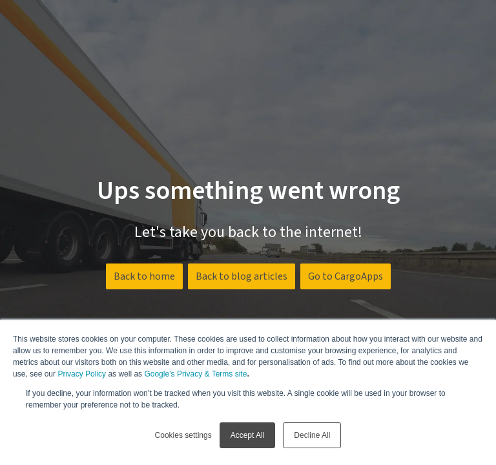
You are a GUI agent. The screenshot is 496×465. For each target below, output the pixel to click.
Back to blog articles (241, 276)
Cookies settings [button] (183, 435)
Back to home (144, 276)
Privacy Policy (81, 373)
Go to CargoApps (345, 276)
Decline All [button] (312, 435)
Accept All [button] (248, 435)
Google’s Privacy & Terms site (195, 373)
